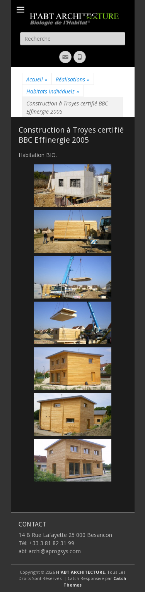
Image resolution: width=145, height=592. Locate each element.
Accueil (37, 79)
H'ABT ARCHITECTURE (80, 572)
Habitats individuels (52, 91)
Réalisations (73, 79)
